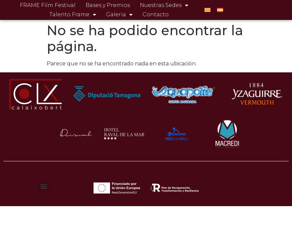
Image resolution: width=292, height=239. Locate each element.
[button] (43, 186)
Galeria (119, 14)
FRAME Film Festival (48, 5)
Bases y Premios (108, 5)
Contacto (156, 14)
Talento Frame (72, 14)
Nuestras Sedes (164, 5)
